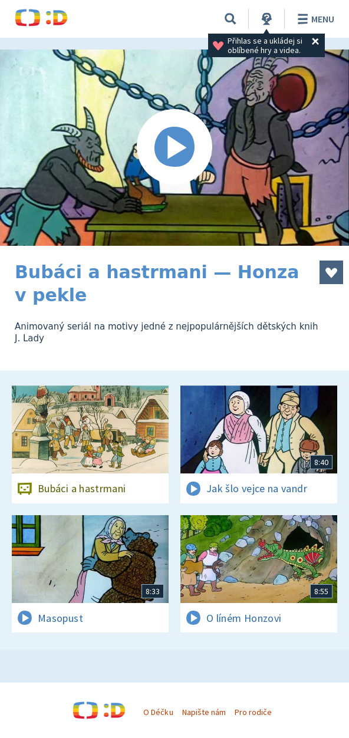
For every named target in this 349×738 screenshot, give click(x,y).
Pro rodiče (253, 712)
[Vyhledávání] (230, 19)
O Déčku (158, 712)
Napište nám (204, 712)
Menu (314, 19)
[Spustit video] (174, 148)
